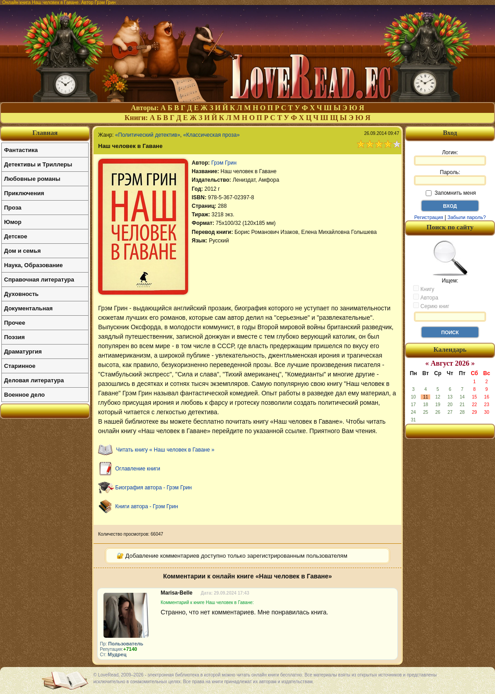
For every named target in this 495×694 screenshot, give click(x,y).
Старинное (20, 366)
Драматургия (23, 351)
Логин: (450, 157)
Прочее (14, 322)
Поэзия (14, 337)
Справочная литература (39, 279)
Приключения (24, 193)
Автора (425, 297)
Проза (13, 207)
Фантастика (21, 150)
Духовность (21, 294)
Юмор (13, 222)
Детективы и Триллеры (38, 164)
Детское (15, 236)
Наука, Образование (33, 265)
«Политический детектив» (147, 135)
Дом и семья (22, 250)
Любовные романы (32, 178)
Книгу (423, 288)
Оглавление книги (137, 469)
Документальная (28, 308)
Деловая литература (34, 380)
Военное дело (24, 394)
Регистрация (428, 217)
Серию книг (431, 305)
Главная (45, 132)
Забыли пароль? (467, 217)
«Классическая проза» (211, 135)
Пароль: (450, 177)
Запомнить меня (451, 193)
